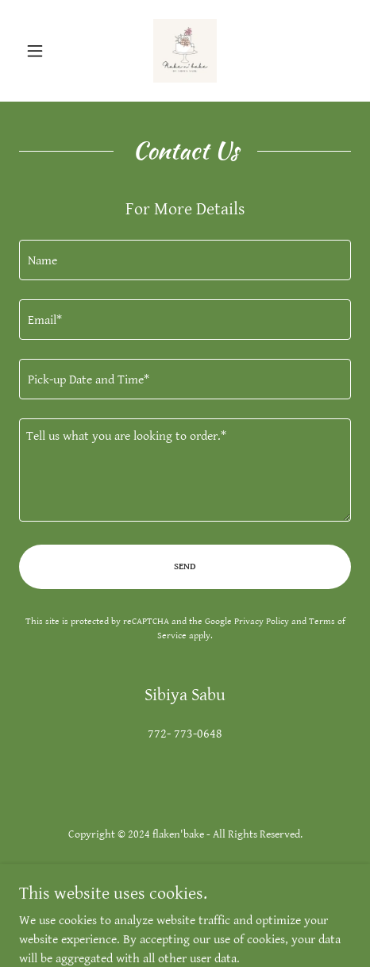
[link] (185, 51)
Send (185, 566)
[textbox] (185, 260)
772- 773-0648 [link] (185, 734)
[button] (44, 51)
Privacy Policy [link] (261, 621)
